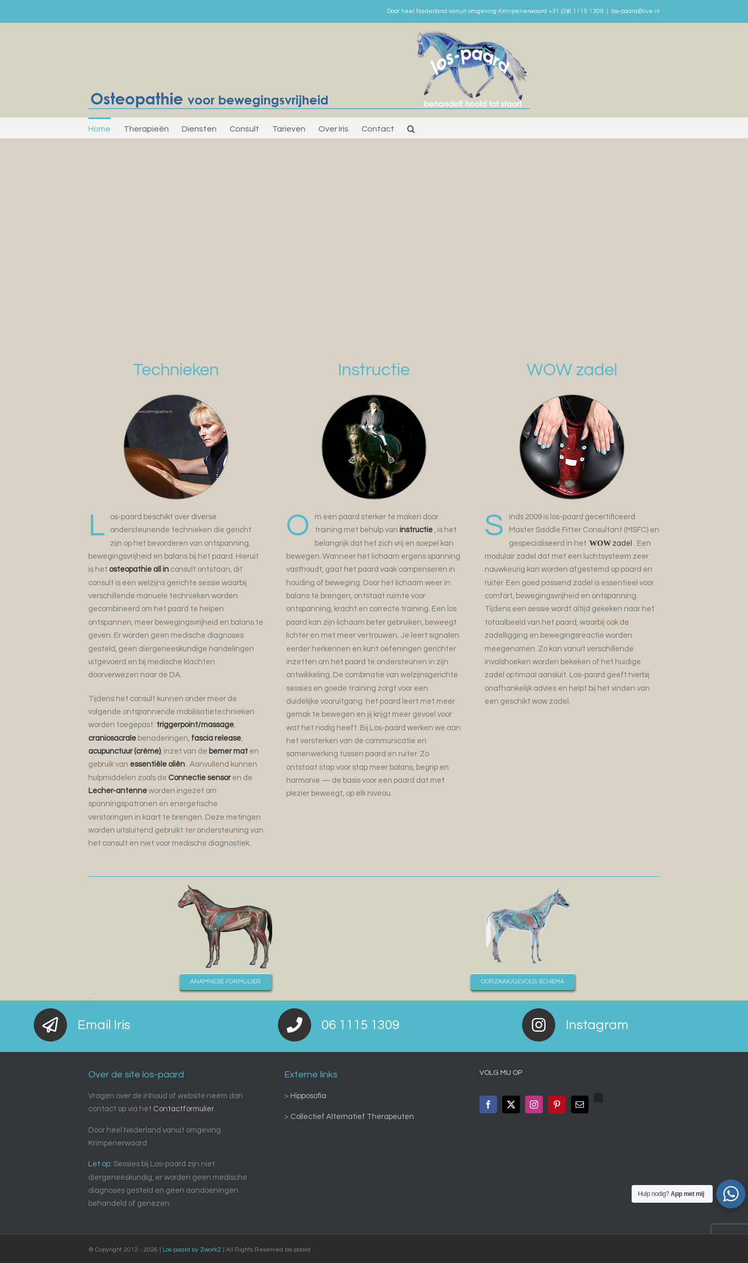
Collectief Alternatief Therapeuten (351, 1117)
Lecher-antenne (117, 791)
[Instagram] (534, 1104)
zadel (611, 543)
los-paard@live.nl (635, 11)
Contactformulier (183, 1109)
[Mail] (580, 1104)
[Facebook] (488, 1104)
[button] (411, 127)
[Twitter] (511, 1104)
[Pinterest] (557, 1104)
